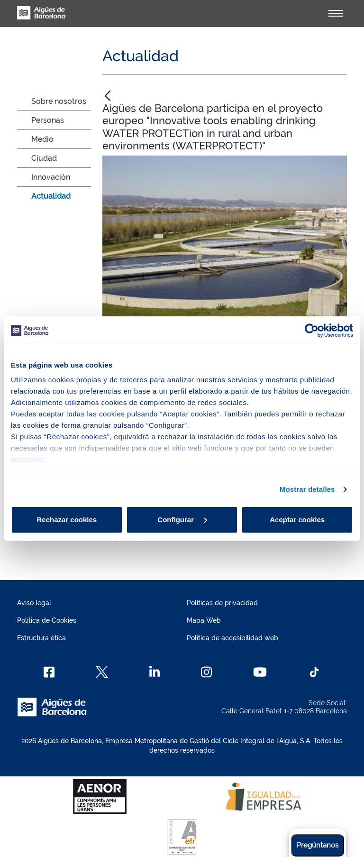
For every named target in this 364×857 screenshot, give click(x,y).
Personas (47, 120)
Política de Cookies (46, 620)
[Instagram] (206, 672)
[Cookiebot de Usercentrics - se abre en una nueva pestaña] (311, 330)
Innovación (50, 177)
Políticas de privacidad (222, 603)
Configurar (182, 520)
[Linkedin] (154, 672)
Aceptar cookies (297, 520)
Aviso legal (34, 603)
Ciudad (44, 158)
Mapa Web (204, 620)
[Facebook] (49, 672)
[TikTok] (314, 672)
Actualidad (51, 196)
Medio (42, 139)
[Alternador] (336, 13)
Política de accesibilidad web (232, 638)
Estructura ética (41, 638)
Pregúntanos (317, 845)
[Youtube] (260, 672)
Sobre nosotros (58, 101)
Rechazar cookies (66, 520)
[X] (102, 672)
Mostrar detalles (307, 489)
